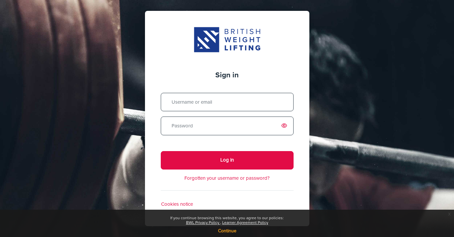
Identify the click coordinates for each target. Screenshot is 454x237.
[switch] (286, 126)
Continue (227, 231)
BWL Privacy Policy (203, 223)
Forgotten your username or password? (227, 178)
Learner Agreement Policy (245, 223)
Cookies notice (177, 204)
